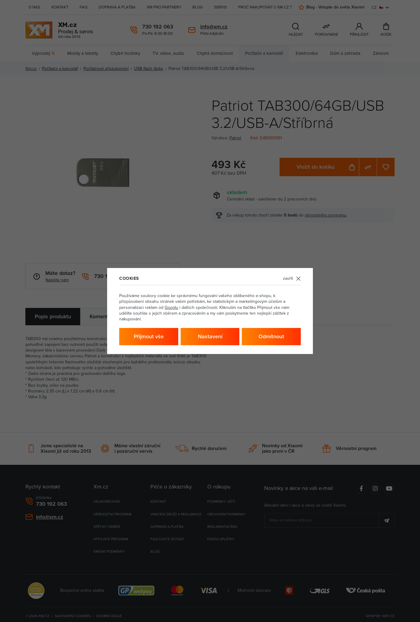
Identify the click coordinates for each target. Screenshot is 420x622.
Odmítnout (271, 336)
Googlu (171, 307)
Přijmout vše (149, 336)
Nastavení (210, 336)
